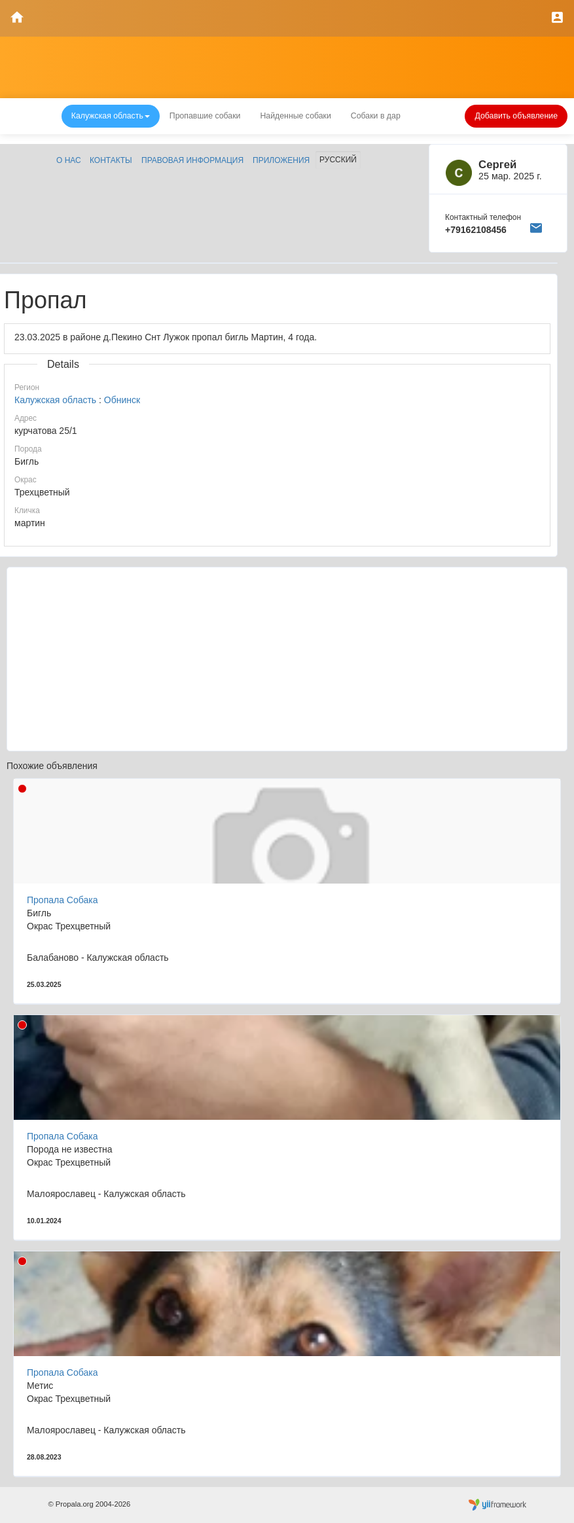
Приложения (281, 160)
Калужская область (55, 400)
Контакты (111, 160)
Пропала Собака (62, 900)
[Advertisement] (287, 659)
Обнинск (122, 400)
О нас (68, 160)
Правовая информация (192, 160)
